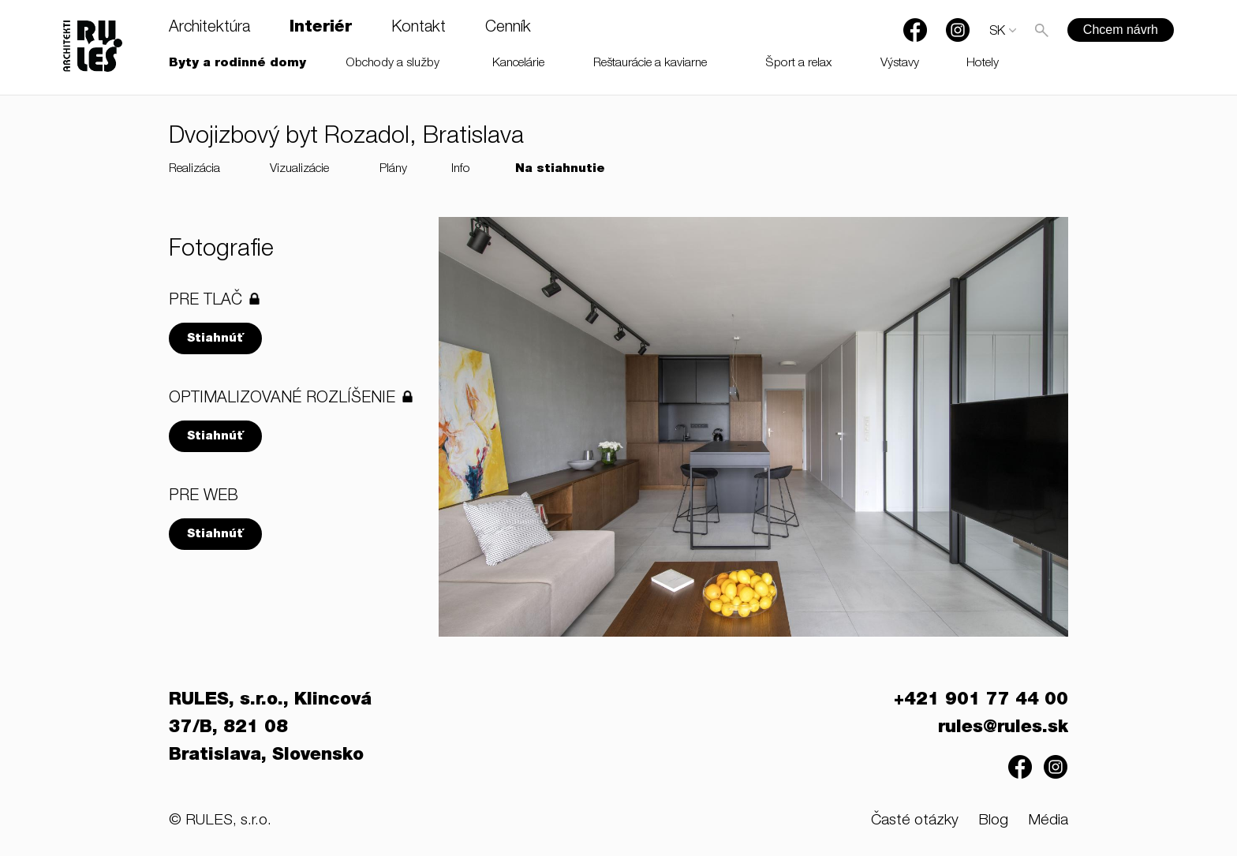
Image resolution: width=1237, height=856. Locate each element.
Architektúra (209, 28)
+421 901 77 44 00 (981, 700)
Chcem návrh (1120, 29)
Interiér (321, 28)
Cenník (508, 28)
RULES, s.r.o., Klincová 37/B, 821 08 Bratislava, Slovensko (270, 728)
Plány (393, 169)
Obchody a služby (392, 63)
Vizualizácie (299, 169)
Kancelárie (518, 63)
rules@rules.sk (1003, 728)
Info (460, 169)
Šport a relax (799, 63)
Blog (993, 820)
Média (1048, 820)
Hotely (982, 63)
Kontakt (418, 28)
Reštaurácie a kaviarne (650, 63)
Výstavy (899, 63)
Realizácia (194, 169)
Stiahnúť (215, 339)
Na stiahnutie (560, 169)
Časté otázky (915, 820)
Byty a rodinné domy (237, 63)
